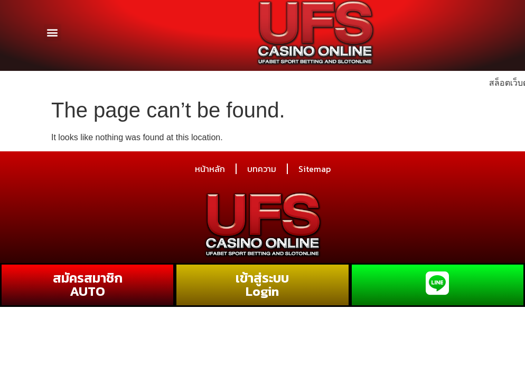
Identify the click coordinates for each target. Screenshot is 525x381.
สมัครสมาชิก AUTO (88, 284)
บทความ (261, 168)
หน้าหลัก (210, 168)
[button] (52, 29)
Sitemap (314, 168)
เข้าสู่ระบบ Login (262, 284)
